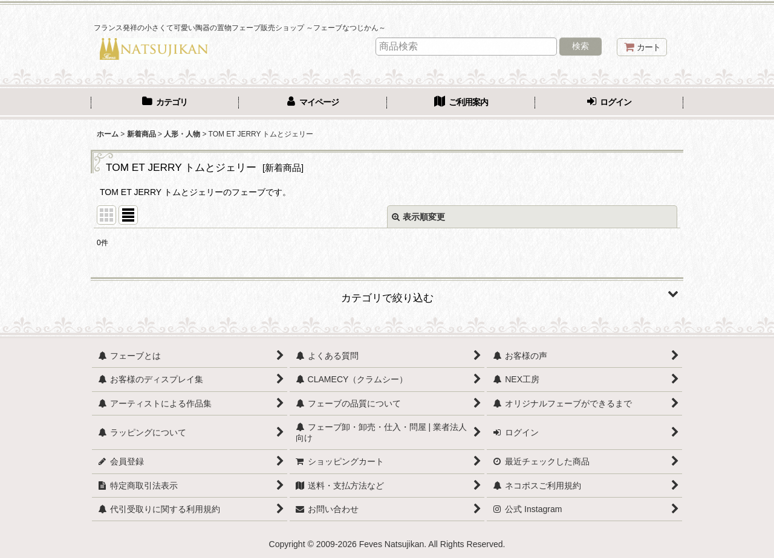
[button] (387, 293)
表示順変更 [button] (418, 217)
